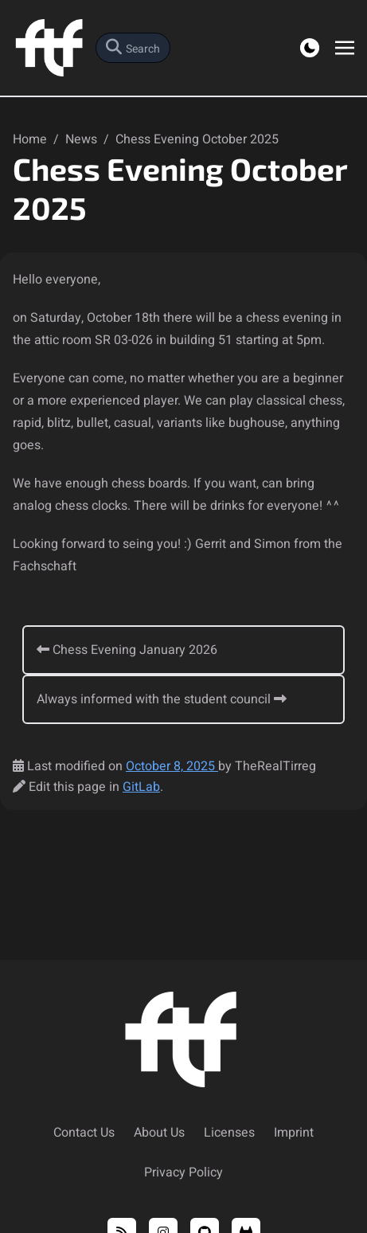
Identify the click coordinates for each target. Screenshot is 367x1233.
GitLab (141, 787)
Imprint (294, 1132)
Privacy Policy (183, 1172)
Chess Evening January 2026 (127, 650)
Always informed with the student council (162, 699)
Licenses (229, 1132)
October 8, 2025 (172, 766)
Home (31, 139)
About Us (159, 1132)
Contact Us (84, 1132)
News (82, 139)
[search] (133, 48)
